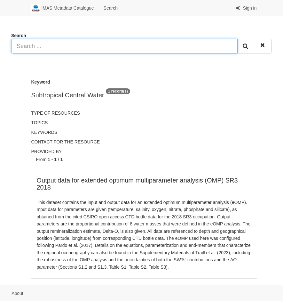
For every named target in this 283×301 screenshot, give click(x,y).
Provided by (46, 151)
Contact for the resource (65, 141)
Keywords (44, 132)
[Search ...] (124, 46)
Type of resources (55, 113)
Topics (39, 122)
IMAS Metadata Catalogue (62, 8)
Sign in (246, 8)
